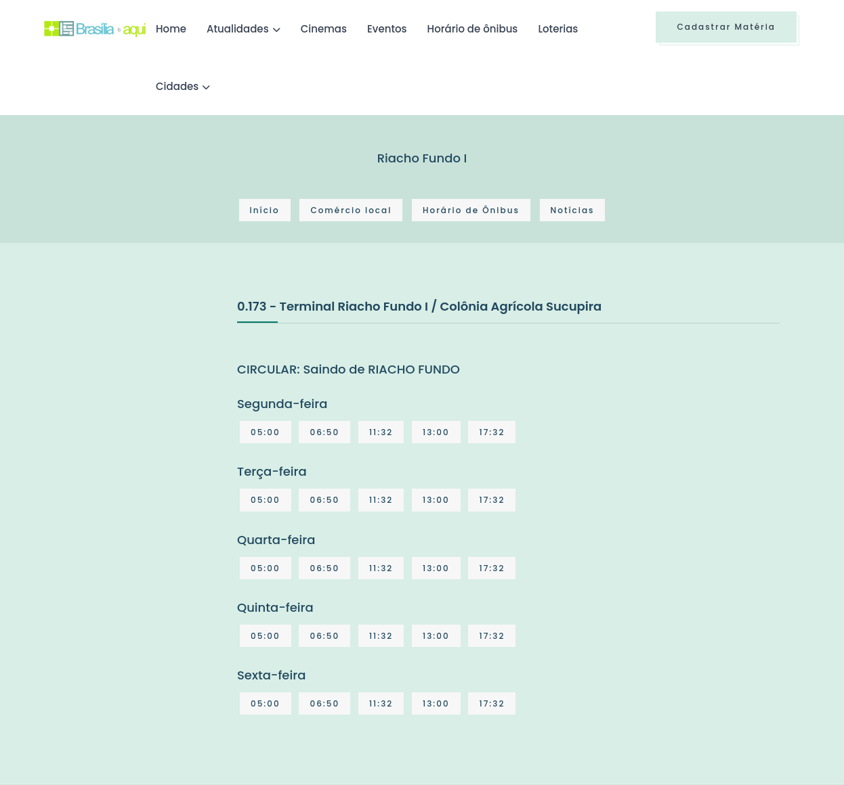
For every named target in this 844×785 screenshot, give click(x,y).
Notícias (573, 210)
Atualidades (238, 29)
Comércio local (351, 210)
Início (265, 210)
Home (171, 29)
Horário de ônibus (472, 29)
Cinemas (324, 29)
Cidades (177, 86)
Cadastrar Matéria (726, 26)
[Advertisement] (145, 398)
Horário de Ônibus (471, 210)
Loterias (558, 29)
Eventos (387, 29)
